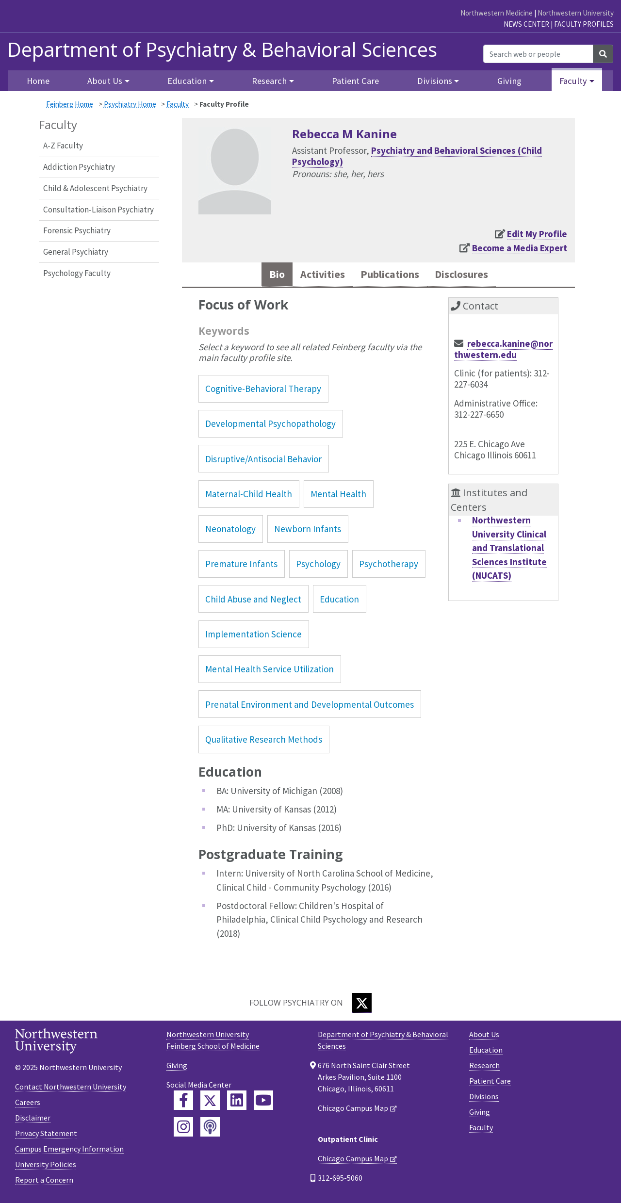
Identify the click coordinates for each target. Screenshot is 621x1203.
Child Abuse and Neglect (253, 601)
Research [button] (269, 80)
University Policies (45, 1166)
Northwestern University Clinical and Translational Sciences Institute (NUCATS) (509, 549)
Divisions (484, 1098)
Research (484, 1067)
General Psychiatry (75, 251)
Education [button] (187, 80)
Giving (509, 80)
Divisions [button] (434, 80)
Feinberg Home (69, 104)
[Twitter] (362, 1005)
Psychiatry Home (130, 104)
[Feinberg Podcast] (210, 1128)
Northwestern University (576, 12)
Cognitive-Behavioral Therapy (263, 390)
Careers (27, 1104)
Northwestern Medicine (496, 12)
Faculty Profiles (584, 24)
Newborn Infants (307, 530)
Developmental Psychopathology (270, 425)
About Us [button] (104, 80)
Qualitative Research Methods (263, 741)
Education (339, 601)
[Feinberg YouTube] (263, 1102)
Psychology (318, 566)
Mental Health (338, 496)
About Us (484, 1036)
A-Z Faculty (63, 145)
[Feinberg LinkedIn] (236, 1102)
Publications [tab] (390, 275)
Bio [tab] (265, 275)
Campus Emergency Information (69, 1150)
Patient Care (355, 80)
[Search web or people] (538, 54)
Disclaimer (32, 1119)
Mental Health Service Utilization (269, 671)
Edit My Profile (537, 234)
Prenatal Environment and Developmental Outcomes (309, 706)
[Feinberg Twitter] (210, 1102)
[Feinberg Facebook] (183, 1102)
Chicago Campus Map (353, 1110)
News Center (526, 24)
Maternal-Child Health (248, 496)
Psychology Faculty (77, 273)
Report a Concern (44, 1182)
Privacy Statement (46, 1135)
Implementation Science (253, 636)
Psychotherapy (388, 566)
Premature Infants (241, 566)
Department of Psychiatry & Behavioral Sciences (222, 49)
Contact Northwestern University (70, 1088)
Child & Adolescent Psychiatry (95, 188)
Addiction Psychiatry (79, 167)
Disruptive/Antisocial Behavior (263, 461)
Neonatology (230, 530)
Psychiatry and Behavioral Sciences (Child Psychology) (417, 156)
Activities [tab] (314, 275)
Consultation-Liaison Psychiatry (98, 209)
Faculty (177, 104)
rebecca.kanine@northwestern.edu (503, 351)
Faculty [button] (573, 80)
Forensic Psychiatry (77, 230)
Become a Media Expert (519, 248)
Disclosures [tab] (470, 275)
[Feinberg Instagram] (183, 1128)
